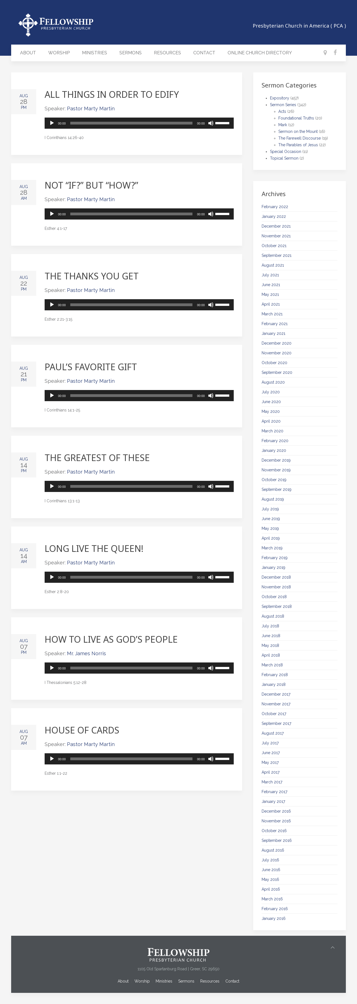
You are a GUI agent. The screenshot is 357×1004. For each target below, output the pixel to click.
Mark (282, 125)
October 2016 (274, 830)
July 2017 (270, 743)
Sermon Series (283, 105)
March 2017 (272, 782)
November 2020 (276, 353)
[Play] (52, 123)
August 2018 (273, 616)
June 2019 (271, 518)
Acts (282, 111)
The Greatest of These (97, 458)
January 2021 (273, 333)
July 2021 (270, 275)
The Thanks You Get (92, 276)
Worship (59, 52)
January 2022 (274, 216)
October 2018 (274, 596)
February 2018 (275, 674)
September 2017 (276, 723)
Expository (279, 98)
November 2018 (276, 587)
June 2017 (271, 752)
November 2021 (276, 236)
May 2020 (271, 411)
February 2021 (275, 323)
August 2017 (273, 733)
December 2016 (276, 811)
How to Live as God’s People (111, 639)
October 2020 (274, 362)
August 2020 (273, 382)
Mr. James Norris (86, 653)
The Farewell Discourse (299, 138)
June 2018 (271, 635)
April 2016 (271, 889)
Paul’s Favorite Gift (91, 367)
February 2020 (275, 440)
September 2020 (277, 372)
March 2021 (272, 314)
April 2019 (271, 538)
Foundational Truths (296, 118)
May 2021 (270, 294)
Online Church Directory (260, 52)
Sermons (130, 52)
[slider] (131, 123)
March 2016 (272, 899)
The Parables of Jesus (298, 145)
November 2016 (276, 821)
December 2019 (276, 460)
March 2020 (272, 431)
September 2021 (276, 255)
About (28, 52)
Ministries (94, 52)
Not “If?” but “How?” (91, 185)
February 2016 (275, 908)
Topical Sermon (284, 158)
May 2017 (270, 762)
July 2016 (270, 860)
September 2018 (277, 606)
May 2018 (270, 645)
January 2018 (274, 684)
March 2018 (272, 665)
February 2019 (275, 557)
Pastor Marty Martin (91, 108)
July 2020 (271, 392)
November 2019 (276, 470)
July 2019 (270, 509)
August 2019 (273, 499)
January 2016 (274, 918)
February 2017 (274, 791)
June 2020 (271, 401)
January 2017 (273, 801)
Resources (167, 52)
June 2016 (271, 869)
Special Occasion (285, 151)
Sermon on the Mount (298, 131)
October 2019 (274, 479)
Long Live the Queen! (94, 548)
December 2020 (276, 343)
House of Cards (82, 730)
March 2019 (272, 548)
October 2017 (274, 713)
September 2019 (276, 489)
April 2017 (270, 772)
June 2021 (271, 284)
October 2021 (274, 245)
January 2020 (274, 450)
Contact (204, 52)
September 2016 (277, 840)
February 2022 (275, 206)
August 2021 (273, 265)
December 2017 (276, 694)
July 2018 (270, 626)
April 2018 (271, 655)
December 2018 (276, 577)
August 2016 (273, 850)
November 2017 (276, 704)
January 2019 (273, 567)
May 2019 (270, 528)
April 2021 (271, 304)
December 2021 (276, 226)
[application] (139, 123)
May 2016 (270, 879)
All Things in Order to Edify (112, 94)
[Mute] (211, 123)
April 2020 (271, 421)
